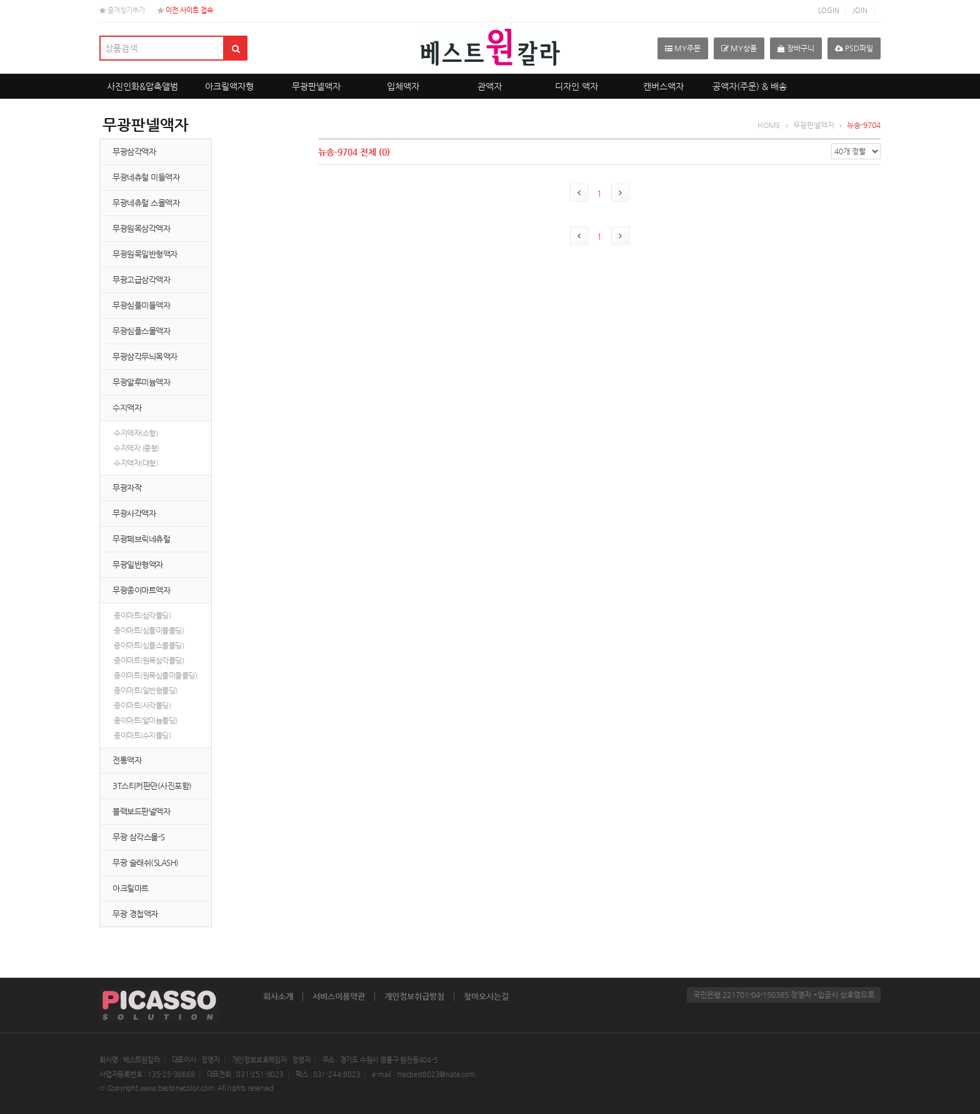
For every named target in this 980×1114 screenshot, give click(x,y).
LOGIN (828, 10)
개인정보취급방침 (414, 996)
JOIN (860, 10)
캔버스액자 (663, 86)
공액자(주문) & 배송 (749, 86)
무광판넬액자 (316, 86)
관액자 (490, 86)
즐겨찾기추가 (122, 10)
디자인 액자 (576, 86)
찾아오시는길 (486, 996)
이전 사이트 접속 (185, 10)
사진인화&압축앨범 (142, 86)
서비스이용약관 (338, 996)
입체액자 (403, 86)
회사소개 (278, 996)
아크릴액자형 (229, 86)
